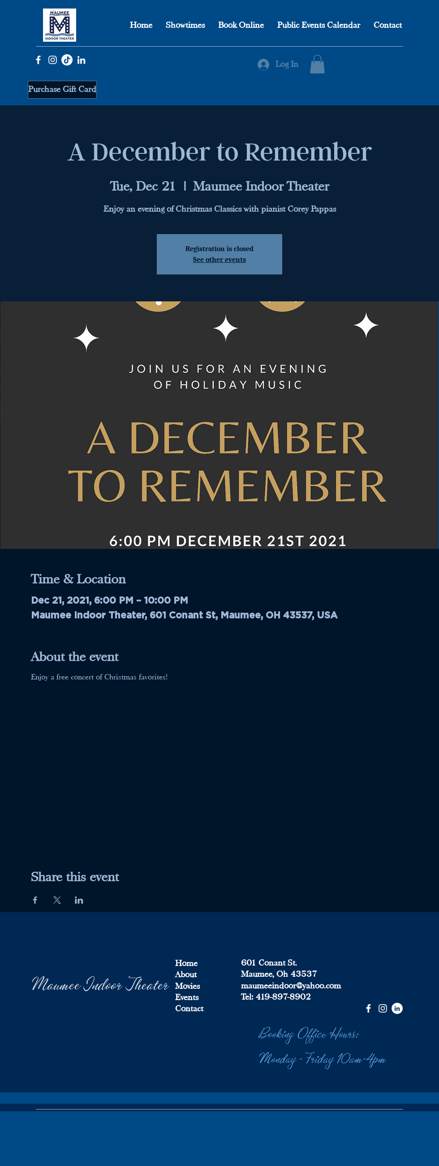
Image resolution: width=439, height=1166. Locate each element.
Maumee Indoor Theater (100, 983)
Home (186, 963)
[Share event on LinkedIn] (79, 900)
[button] (317, 64)
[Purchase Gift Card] (62, 90)
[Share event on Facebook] (35, 900)
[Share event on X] (57, 900)
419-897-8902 (282, 997)
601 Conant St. (269, 962)
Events (186, 997)
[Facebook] (38, 59)
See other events (219, 260)
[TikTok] (67, 59)
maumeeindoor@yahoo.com (291, 985)
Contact (189, 1008)
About (186, 974)
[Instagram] (52, 59)
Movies (187, 986)
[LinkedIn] (81, 59)
